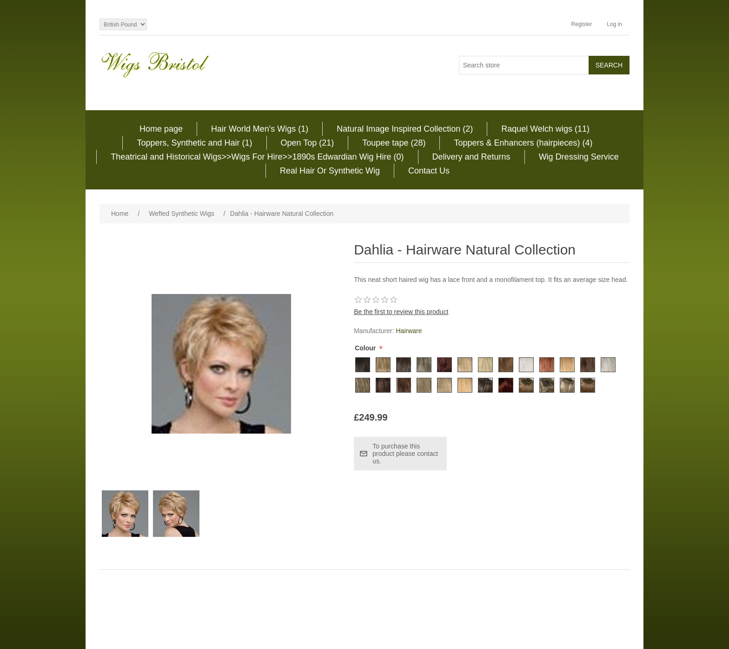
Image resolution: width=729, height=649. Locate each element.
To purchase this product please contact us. (405, 453)
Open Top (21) (307, 142)
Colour (366, 348)
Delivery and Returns (471, 156)
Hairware (409, 331)
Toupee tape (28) (393, 142)
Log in (614, 24)
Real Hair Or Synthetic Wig (330, 170)
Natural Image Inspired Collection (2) (405, 129)
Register (581, 24)
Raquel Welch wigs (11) (545, 129)
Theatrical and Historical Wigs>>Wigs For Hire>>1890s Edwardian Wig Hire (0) (257, 156)
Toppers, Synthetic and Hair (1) (194, 142)
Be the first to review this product (401, 311)
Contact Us (429, 170)
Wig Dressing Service (579, 156)
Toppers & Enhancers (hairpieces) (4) (523, 142)
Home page (161, 129)
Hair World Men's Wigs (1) (259, 129)
